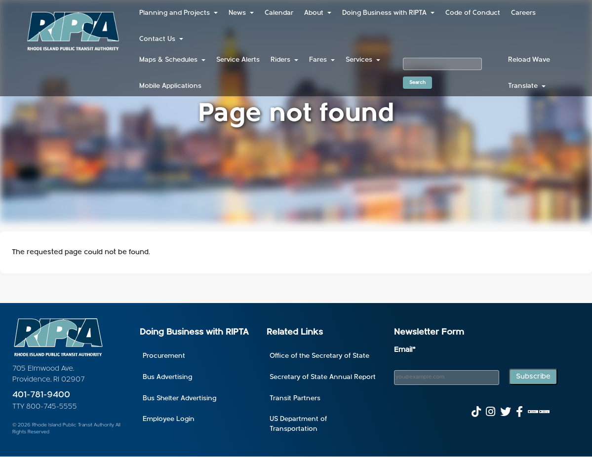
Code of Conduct (472, 13)
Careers (523, 13)
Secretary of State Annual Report (323, 377)
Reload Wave (529, 60)
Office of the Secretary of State (319, 356)
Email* (405, 350)
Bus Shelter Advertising (179, 398)
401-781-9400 (41, 395)
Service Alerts (238, 60)
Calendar (279, 13)
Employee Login (169, 419)
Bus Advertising (167, 377)
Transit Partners (295, 398)
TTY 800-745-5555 (44, 407)
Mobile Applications (170, 86)
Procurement (164, 356)
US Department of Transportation (298, 424)
